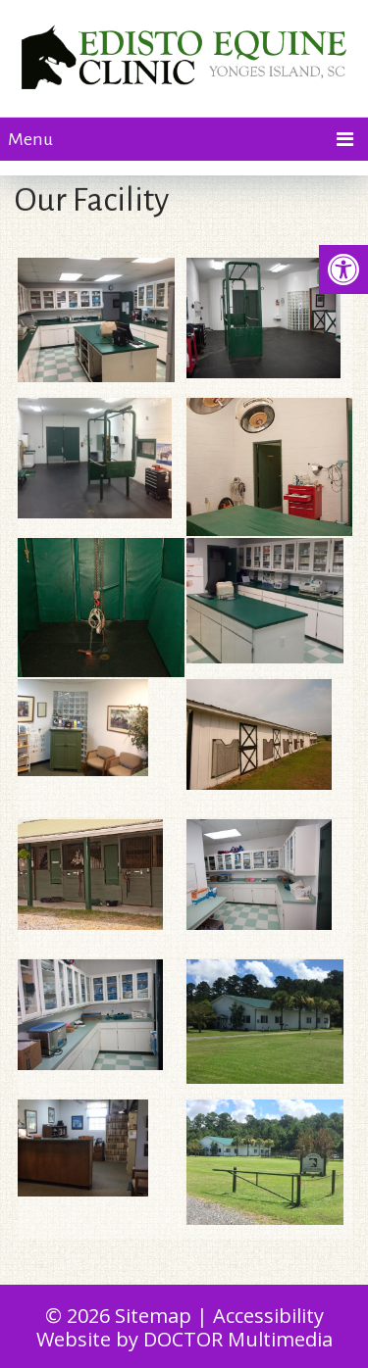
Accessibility (268, 1315)
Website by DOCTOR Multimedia (184, 1339)
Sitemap (153, 1315)
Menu (30, 139)
